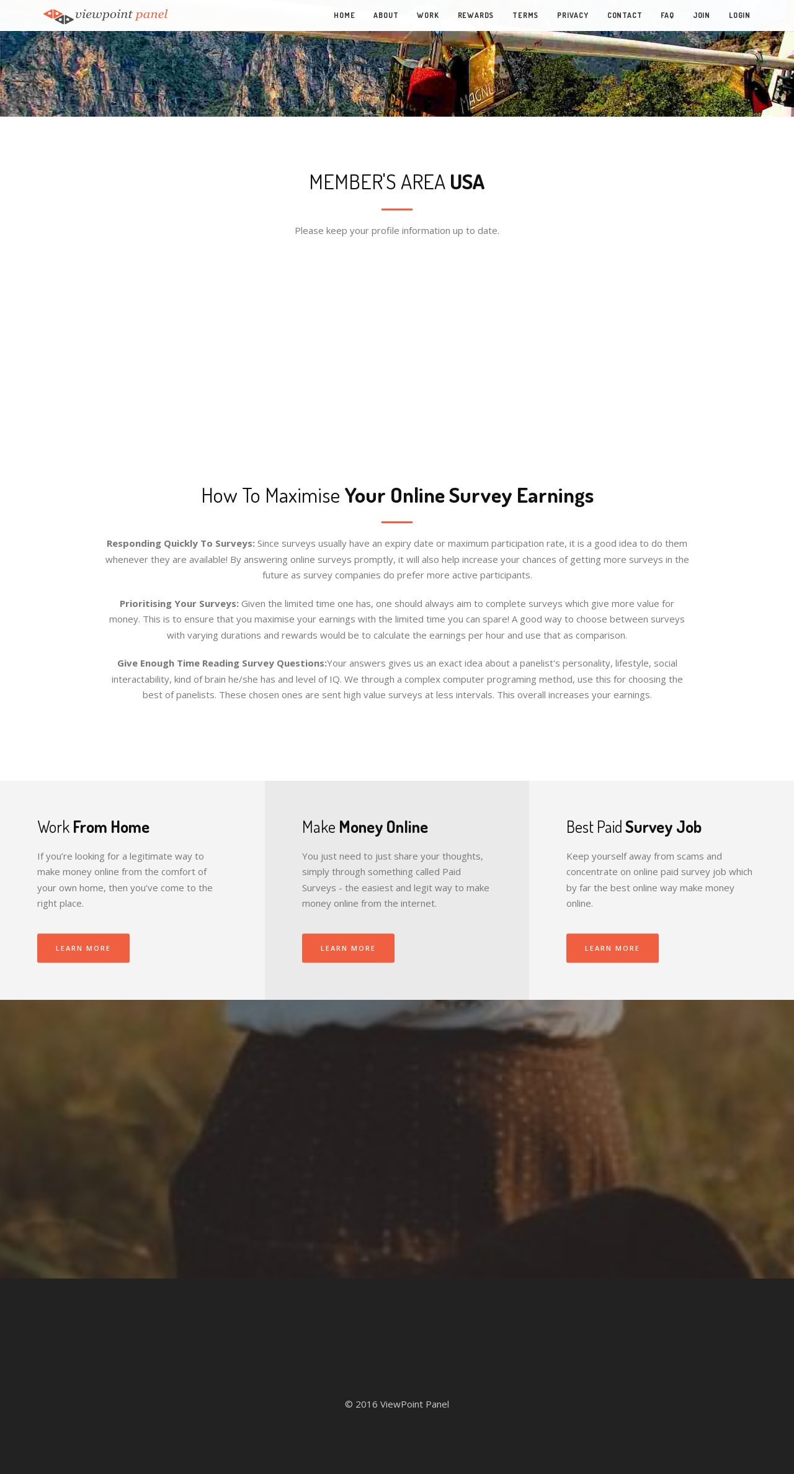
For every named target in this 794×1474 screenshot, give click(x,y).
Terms (525, 15)
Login (740, 15)
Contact (625, 15)
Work (428, 15)
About (385, 15)
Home (344, 15)
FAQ (667, 15)
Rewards (476, 15)
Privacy (573, 15)
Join (701, 15)
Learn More (83, 948)
